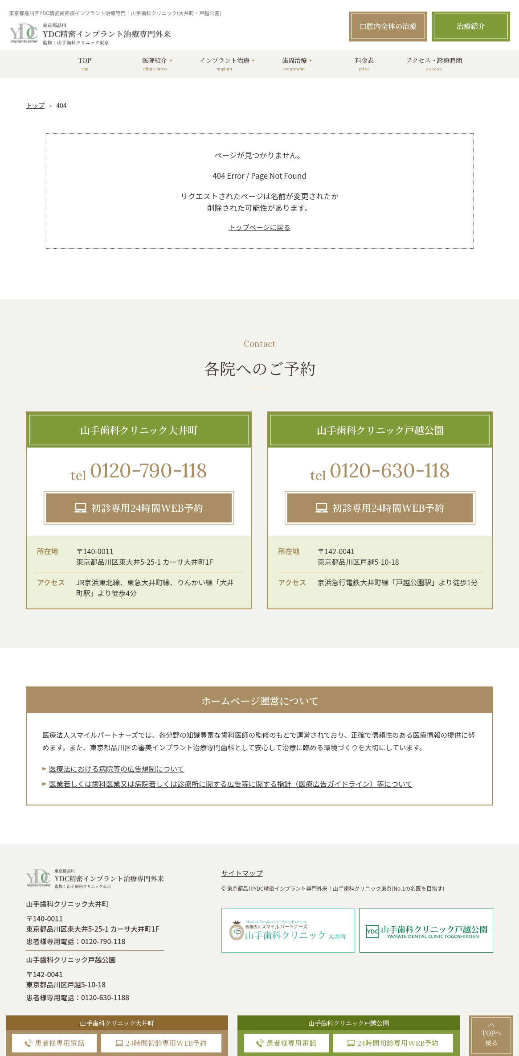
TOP (85, 64)
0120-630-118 (380, 471)
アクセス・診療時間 (434, 64)
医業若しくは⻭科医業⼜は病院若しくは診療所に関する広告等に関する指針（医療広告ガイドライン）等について (231, 783)
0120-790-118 (138, 471)
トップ (35, 105)
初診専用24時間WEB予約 (147, 507)
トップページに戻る (259, 227)
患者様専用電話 (60, 1043)
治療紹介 (471, 26)
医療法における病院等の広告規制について (116, 768)
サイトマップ (242, 873)
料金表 (364, 64)
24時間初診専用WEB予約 (166, 1043)
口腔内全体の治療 (388, 26)
